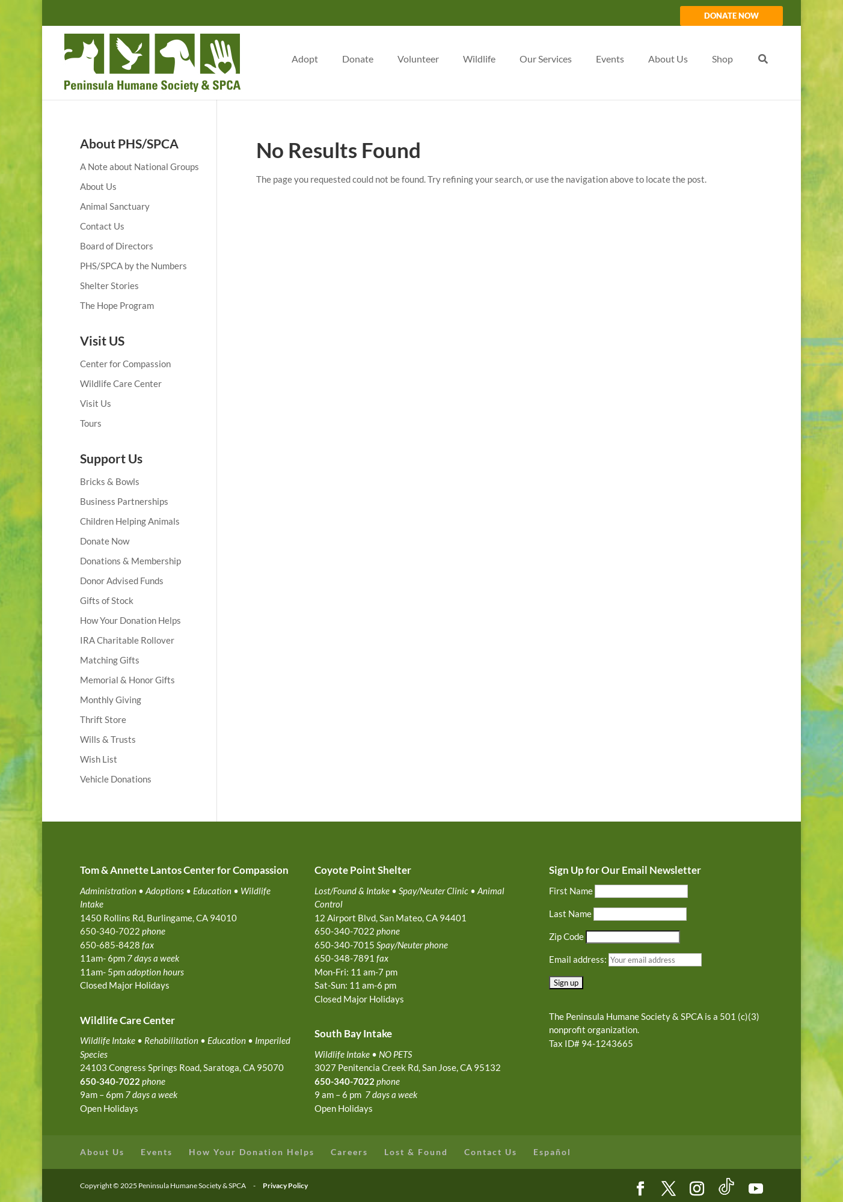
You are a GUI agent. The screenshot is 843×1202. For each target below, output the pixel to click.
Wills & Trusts (108, 739)
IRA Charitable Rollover (127, 640)
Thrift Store (103, 719)
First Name (571, 890)
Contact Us (102, 226)
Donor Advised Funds (122, 580)
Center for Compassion (125, 363)
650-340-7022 (344, 1081)
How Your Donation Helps (130, 620)
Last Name (570, 913)
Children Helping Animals (130, 521)
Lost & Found (416, 1152)
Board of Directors (116, 245)
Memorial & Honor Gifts (127, 679)
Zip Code (566, 936)
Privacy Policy (285, 1185)
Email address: (578, 959)
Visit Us (95, 403)
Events (157, 1152)
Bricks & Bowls (109, 481)
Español (552, 1152)
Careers (349, 1152)
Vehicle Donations (116, 778)
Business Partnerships (124, 501)
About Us (98, 186)
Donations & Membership (130, 560)
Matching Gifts (109, 659)
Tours (91, 423)
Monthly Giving (110, 699)
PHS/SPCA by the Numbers (133, 265)
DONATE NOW (731, 16)
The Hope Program (117, 305)
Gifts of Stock (106, 600)
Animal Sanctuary (115, 206)
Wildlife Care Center (121, 383)
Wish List (98, 759)
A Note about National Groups (139, 166)
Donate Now (104, 540)
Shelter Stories (109, 285)
